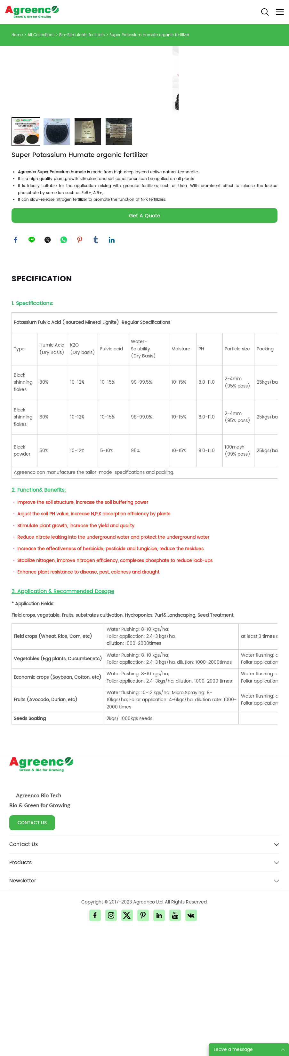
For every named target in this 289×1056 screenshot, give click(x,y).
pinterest (80, 364)
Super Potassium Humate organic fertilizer (149, 35)
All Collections (41, 35)
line (32, 364)
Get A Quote (144, 339)
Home (17, 35)
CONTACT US (32, 947)
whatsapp (64, 364)
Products (20, 987)
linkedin (112, 364)
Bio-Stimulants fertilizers (82, 35)
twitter (48, 364)
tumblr (96, 364)
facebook (16, 364)
